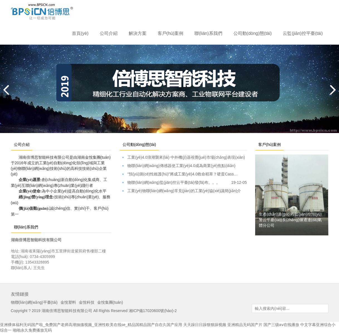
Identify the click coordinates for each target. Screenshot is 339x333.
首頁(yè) (80, 33)
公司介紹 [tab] (22, 144)
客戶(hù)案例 (170, 33)
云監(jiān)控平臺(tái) (303, 33)
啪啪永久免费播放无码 (32, 330)
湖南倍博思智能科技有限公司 (67, 310)
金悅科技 (86, 302)
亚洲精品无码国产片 (244, 324)
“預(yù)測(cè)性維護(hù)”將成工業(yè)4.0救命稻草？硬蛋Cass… (184, 174)
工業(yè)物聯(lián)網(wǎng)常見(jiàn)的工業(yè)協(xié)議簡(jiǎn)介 (184, 191)
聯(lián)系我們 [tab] (26, 227)
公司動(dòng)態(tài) (252, 33)
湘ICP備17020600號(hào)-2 (153, 310)
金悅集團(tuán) (110, 302)
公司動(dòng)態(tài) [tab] (139, 144)
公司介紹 (109, 33)
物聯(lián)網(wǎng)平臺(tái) (34, 302)
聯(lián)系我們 (208, 33)
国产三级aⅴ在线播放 (281, 324)
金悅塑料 (68, 302)
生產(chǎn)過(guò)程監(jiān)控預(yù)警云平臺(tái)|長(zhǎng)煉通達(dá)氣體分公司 (290, 220)
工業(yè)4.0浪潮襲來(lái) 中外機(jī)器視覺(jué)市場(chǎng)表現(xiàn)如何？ (184, 157)
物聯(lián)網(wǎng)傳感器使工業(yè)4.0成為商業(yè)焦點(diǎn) (184, 165)
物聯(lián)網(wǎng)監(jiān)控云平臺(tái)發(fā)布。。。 (184, 182)
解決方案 (138, 33)
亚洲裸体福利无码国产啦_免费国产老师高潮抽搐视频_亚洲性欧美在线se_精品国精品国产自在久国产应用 (91, 324)
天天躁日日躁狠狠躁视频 (204, 324)
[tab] (163, 142)
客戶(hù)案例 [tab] (269, 144)
